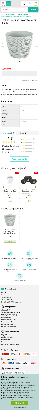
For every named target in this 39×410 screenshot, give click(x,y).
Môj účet (4, 335)
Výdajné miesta (6, 297)
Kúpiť (20, 73)
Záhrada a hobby (9, 14)
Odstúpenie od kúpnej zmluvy (10, 344)
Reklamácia (5, 342)
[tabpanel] (19, 44)
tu (12, 399)
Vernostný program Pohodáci (10, 312)
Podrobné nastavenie (19, 407)
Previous (3, 187)
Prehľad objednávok (7, 337)
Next (35, 187)
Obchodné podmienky (8, 324)
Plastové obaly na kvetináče (22, 16)
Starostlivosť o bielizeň (8, 327)
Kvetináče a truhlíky (22, 14)
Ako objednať (5, 310)
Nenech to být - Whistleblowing (11, 302)
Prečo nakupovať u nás (8, 319)
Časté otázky (5, 339)
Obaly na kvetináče (6, 16)
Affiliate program (6, 299)
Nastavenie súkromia (22, 395)
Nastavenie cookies (7, 322)
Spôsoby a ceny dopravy (9, 315)
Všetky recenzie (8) (19, 159)
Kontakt (4, 292)
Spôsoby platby (6, 317)
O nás (3, 295)
